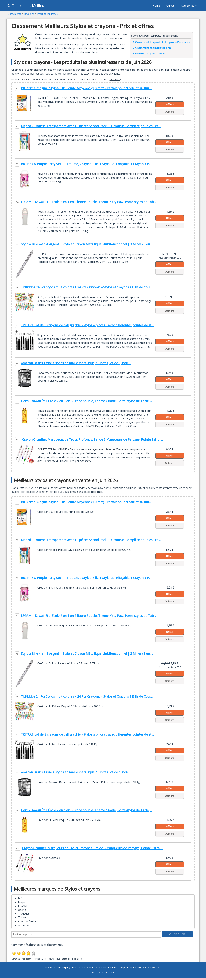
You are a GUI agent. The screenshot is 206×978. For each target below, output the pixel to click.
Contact (113, 973)
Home (156, 5)
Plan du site (102, 973)
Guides (170, 5)
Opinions (169, 111)
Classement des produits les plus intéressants (161, 42)
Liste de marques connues (149, 53)
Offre (169, 104)
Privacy (92, 973)
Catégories (189, 5)
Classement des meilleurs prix (152, 47)
